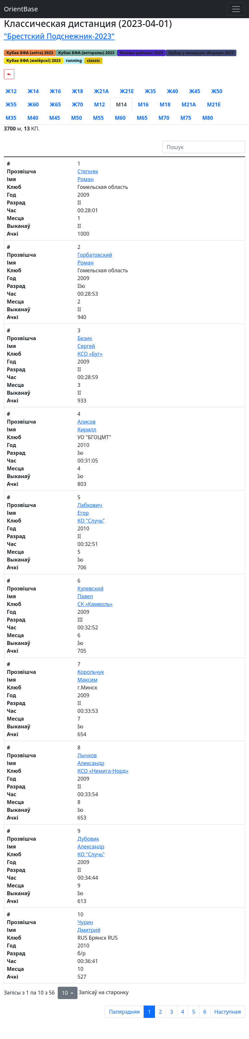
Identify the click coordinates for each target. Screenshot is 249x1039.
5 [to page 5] (193, 1011)
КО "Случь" (91, 520)
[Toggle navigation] (236, 9)
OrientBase (21, 9)
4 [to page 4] (182, 1011)
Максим (87, 679)
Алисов (86, 421)
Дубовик (88, 838)
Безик (84, 338)
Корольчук (90, 671)
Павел (85, 596)
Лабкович (89, 505)
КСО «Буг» (89, 353)
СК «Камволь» (95, 604)
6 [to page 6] (204, 1011)
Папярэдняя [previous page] (124, 1011)
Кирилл (86, 429)
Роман (85, 179)
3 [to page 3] (171, 1011)
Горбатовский (94, 254)
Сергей (86, 346)
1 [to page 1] (149, 1011)
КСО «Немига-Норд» (102, 770)
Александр (90, 763)
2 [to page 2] (160, 1011)
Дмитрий (89, 930)
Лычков (87, 755)
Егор (83, 512)
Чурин (85, 922)
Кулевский (90, 588)
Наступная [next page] (227, 1011)
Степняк (87, 171)
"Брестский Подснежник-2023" (59, 36)
